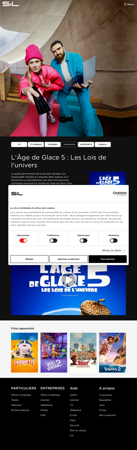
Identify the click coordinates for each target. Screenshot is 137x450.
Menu (130, 4)
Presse (102, 410)
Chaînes (52, 144)
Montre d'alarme (20, 410)
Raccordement (107, 415)
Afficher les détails (112, 250)
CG (71, 435)
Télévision (16, 405)
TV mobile (36, 144)
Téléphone (75, 410)
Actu (101, 405)
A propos (107, 388)
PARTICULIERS (23, 388)
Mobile (14, 400)
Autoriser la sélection (68, 259)
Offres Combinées (21, 395)
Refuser (29, 259)
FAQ (43, 415)
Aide (74, 388)
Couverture (105, 395)
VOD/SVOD (69, 144)
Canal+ (102, 144)
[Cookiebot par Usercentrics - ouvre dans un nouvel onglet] (115, 194)
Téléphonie (46, 405)
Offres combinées (50, 395)
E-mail (73, 415)
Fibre (73, 420)
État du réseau (78, 430)
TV (19, 144)
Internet (45, 400)
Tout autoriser (108, 259)
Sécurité (74, 425)
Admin (73, 395)
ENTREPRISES (53, 388)
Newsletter (105, 400)
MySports (86, 144)
